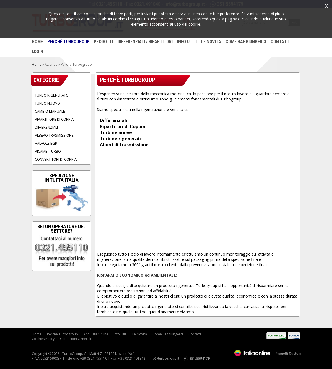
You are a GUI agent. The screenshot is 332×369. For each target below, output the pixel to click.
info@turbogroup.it (164, 358)
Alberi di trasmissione (124, 145)
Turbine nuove (116, 132)
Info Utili (120, 334)
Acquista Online (96, 334)
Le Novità (139, 334)
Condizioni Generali (75, 338)
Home (37, 64)
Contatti (194, 334)
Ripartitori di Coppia (122, 126)
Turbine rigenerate (121, 139)
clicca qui (134, 19)
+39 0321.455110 (93, 358)
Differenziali (113, 120)
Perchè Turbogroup (62, 334)
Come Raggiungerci (167, 334)
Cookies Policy (43, 338)
